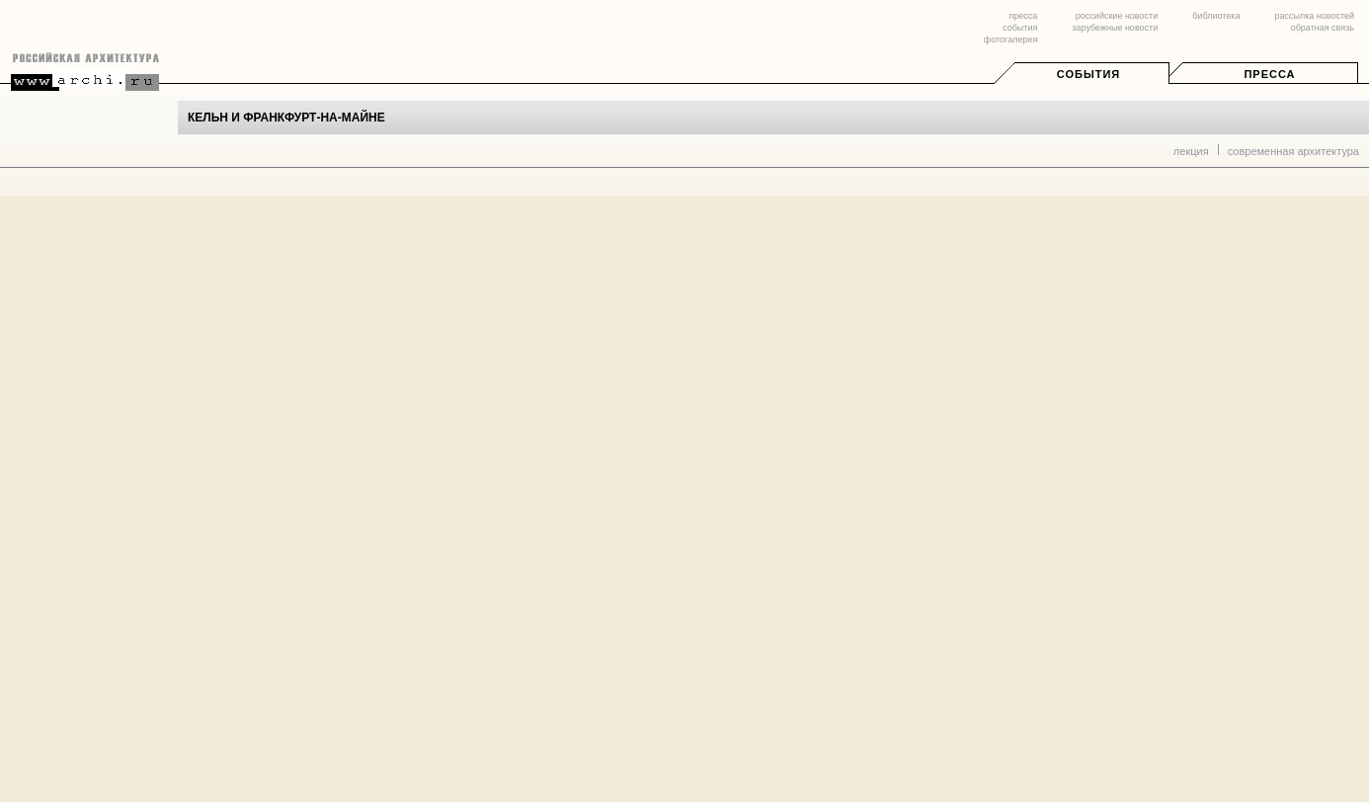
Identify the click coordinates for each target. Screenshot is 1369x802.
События (1088, 74)
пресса (1022, 16)
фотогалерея (1010, 39)
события (1020, 28)
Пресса (1269, 74)
